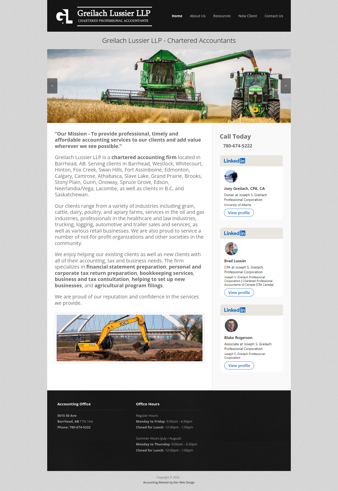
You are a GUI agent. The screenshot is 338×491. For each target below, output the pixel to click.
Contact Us (274, 15)
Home (177, 15)
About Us (198, 15)
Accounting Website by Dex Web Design (169, 482)
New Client (247, 15)
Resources (222, 15)
